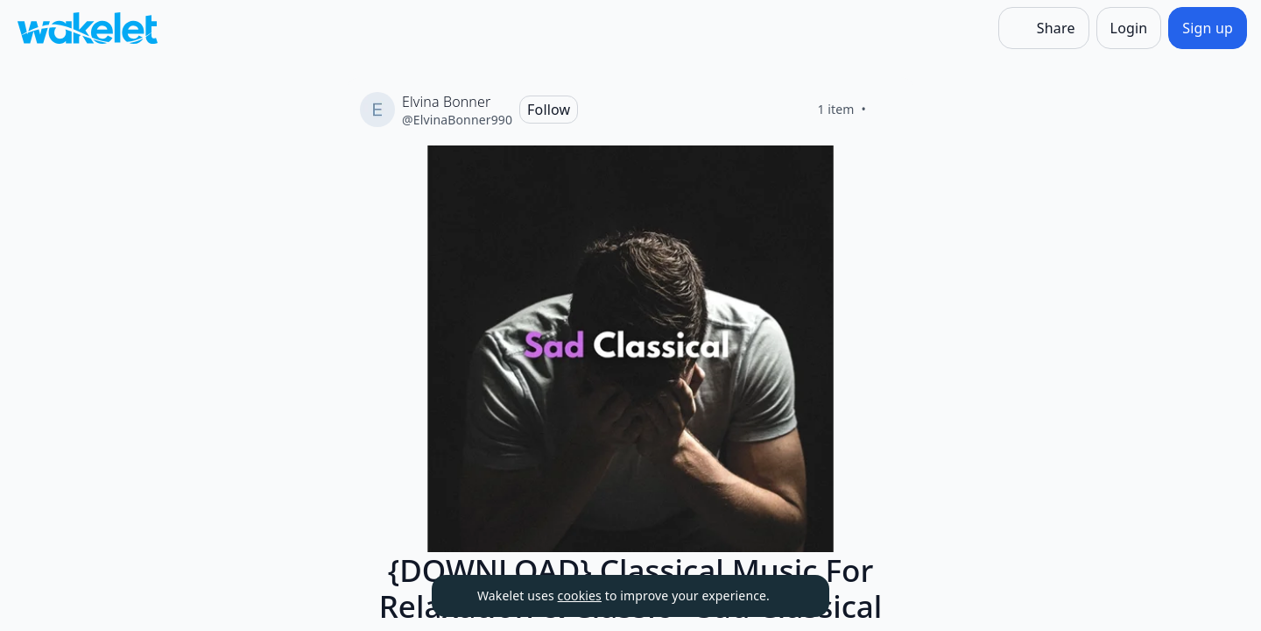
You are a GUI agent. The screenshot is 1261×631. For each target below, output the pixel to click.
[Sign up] (1207, 28)
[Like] (887, 110)
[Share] (1043, 28)
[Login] (1129, 28)
